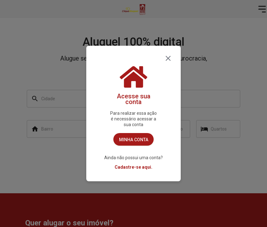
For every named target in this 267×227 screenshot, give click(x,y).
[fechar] (168, 58)
